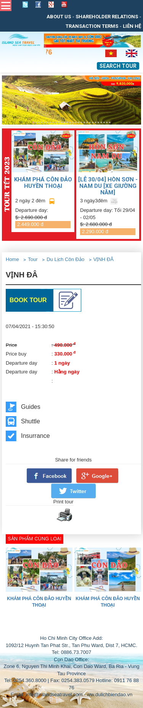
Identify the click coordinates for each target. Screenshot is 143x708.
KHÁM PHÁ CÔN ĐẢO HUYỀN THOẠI (43, 182)
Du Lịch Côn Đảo (65, 259)
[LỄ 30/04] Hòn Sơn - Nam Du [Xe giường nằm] (108, 185)
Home (12, 259)
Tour (32, 259)
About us (59, 16)
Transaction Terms (92, 26)
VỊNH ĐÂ (103, 259)
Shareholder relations (107, 16)
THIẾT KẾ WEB (89, 627)
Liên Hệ (132, 26)
